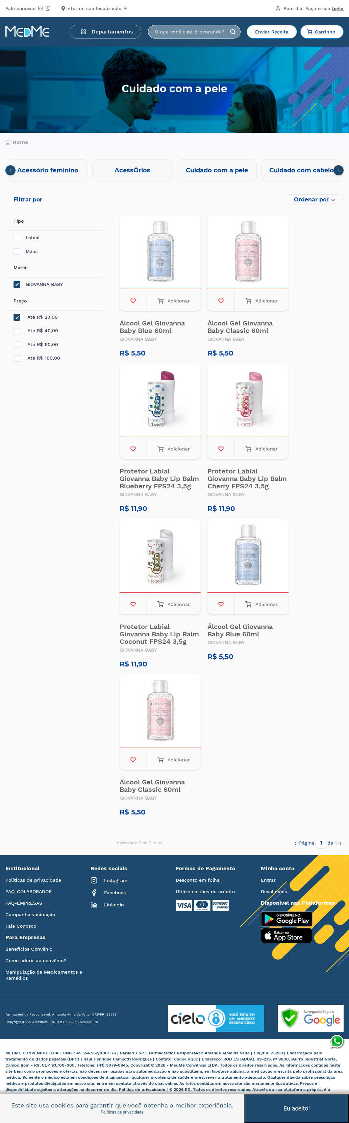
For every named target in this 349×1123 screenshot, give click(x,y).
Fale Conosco (20, 926)
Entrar (268, 880)
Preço (20, 300)
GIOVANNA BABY (38, 284)
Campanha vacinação (30, 914)
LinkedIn (107, 904)
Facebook (108, 892)
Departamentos (107, 31)
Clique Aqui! (186, 1059)
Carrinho (321, 31)
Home (16, 142)
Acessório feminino (47, 170)
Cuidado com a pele (217, 170)
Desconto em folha (198, 880)
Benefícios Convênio (28, 949)
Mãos (26, 251)
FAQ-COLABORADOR (28, 891)
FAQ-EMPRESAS (23, 903)
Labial (27, 237)
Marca (21, 267)
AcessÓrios (132, 170)
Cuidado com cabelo (301, 170)
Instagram (109, 880)
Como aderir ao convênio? (35, 960)
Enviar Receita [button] (272, 31)
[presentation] (10, 170)
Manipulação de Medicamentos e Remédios (43, 975)
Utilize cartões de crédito (205, 891)
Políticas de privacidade (33, 880)
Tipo (19, 221)
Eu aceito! (296, 1108)
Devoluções (274, 891)
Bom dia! (309, 8)
